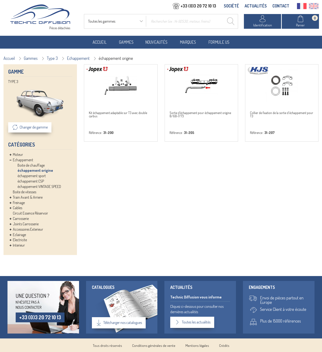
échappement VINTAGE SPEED (39, 186)
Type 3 (52, 57)
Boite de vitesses (24, 191)
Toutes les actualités (192, 322)
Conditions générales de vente (153, 345)
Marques (188, 41)
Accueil (100, 41)
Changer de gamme (30, 127)
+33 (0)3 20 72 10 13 (41, 316)
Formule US (218, 41)
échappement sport (32, 175)
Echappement (78, 57)
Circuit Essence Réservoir (30, 213)
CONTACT (280, 6)
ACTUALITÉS (256, 6)
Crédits (224, 345)
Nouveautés (156, 41)
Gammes (126, 41)
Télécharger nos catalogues (119, 322)
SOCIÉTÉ (231, 6)
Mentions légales (197, 345)
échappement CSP (31, 181)
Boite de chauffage (31, 164)
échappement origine (35, 170)
